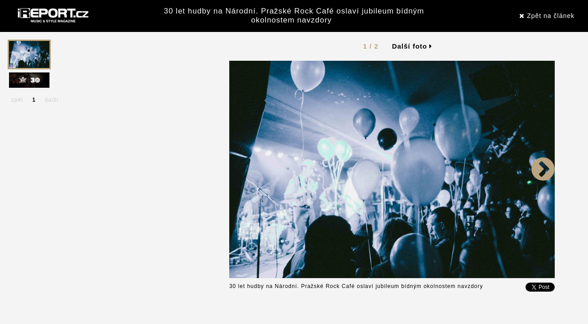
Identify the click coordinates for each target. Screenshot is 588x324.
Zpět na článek (547, 15)
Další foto (412, 46)
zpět (17, 100)
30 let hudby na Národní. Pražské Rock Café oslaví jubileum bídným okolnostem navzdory (294, 15)
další (51, 100)
